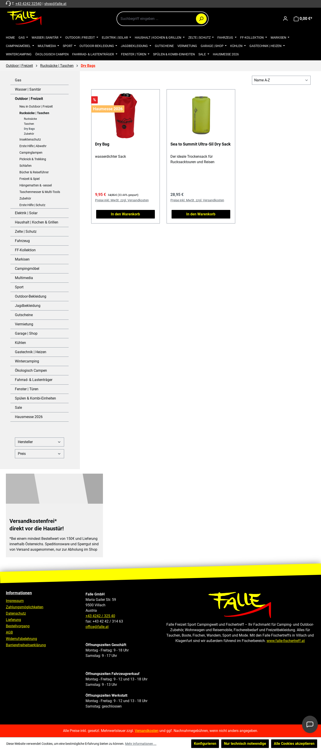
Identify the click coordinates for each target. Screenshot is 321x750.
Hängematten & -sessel (35, 185)
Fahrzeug (22, 241)
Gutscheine (24, 315)
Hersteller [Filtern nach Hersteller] (39, 442)
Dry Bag (102, 144)
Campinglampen (30, 152)
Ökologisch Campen (31, 370)
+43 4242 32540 (28, 4)
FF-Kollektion (25, 250)
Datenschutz (16, 613)
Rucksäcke (30, 118)
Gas (18, 80)
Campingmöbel (27, 268)
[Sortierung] (281, 80)
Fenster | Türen (26, 389)
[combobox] (162, 19)
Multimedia (24, 278)
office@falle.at (97, 627)
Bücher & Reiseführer (34, 172)
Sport (19, 287)
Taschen (29, 123)
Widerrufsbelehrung (21, 639)
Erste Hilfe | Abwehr (33, 146)
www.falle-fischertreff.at (286, 641)
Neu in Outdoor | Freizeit (36, 106)
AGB (9, 632)
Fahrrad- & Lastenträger (33, 380)
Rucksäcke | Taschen (34, 113)
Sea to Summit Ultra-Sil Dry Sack (200, 144)
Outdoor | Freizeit (29, 98)
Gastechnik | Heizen (30, 352)
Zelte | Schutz (26, 231)
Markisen (22, 259)
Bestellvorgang (18, 626)
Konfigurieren (205, 743)
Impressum (15, 601)
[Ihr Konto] (285, 18)
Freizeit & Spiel (29, 179)
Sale (18, 407)
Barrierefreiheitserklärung (26, 645)
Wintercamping (27, 361)
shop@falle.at (55, 4)
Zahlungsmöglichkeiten (24, 607)
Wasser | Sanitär (28, 89)
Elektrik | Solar (26, 213)
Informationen (19, 592)
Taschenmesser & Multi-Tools (39, 192)
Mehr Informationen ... (140, 743)
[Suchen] (201, 18)
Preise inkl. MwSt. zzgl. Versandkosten (122, 200)
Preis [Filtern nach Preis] (39, 453)
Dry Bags (29, 128)
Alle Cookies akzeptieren (294, 743)
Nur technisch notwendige (245, 743)
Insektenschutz (30, 139)
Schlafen (25, 165)
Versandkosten (146, 731)
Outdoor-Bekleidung (30, 296)
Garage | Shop (26, 333)
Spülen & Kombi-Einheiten (35, 398)
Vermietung (24, 324)
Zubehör (29, 133)
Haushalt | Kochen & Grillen (36, 222)
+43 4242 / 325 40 (100, 616)
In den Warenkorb (125, 214)
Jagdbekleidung (27, 305)
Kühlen (20, 343)
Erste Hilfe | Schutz (32, 205)
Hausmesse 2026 (29, 417)
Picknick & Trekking (32, 159)
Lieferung (13, 620)
